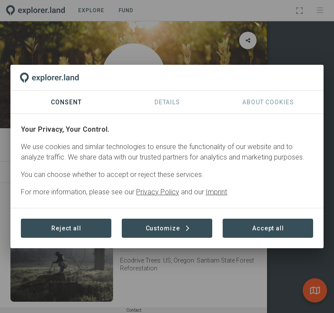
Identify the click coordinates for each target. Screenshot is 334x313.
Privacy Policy (157, 192)
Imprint (216, 192)
